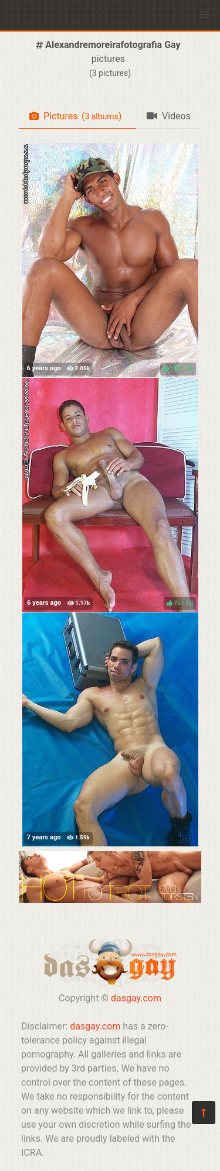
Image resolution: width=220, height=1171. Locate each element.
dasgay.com (136, 998)
